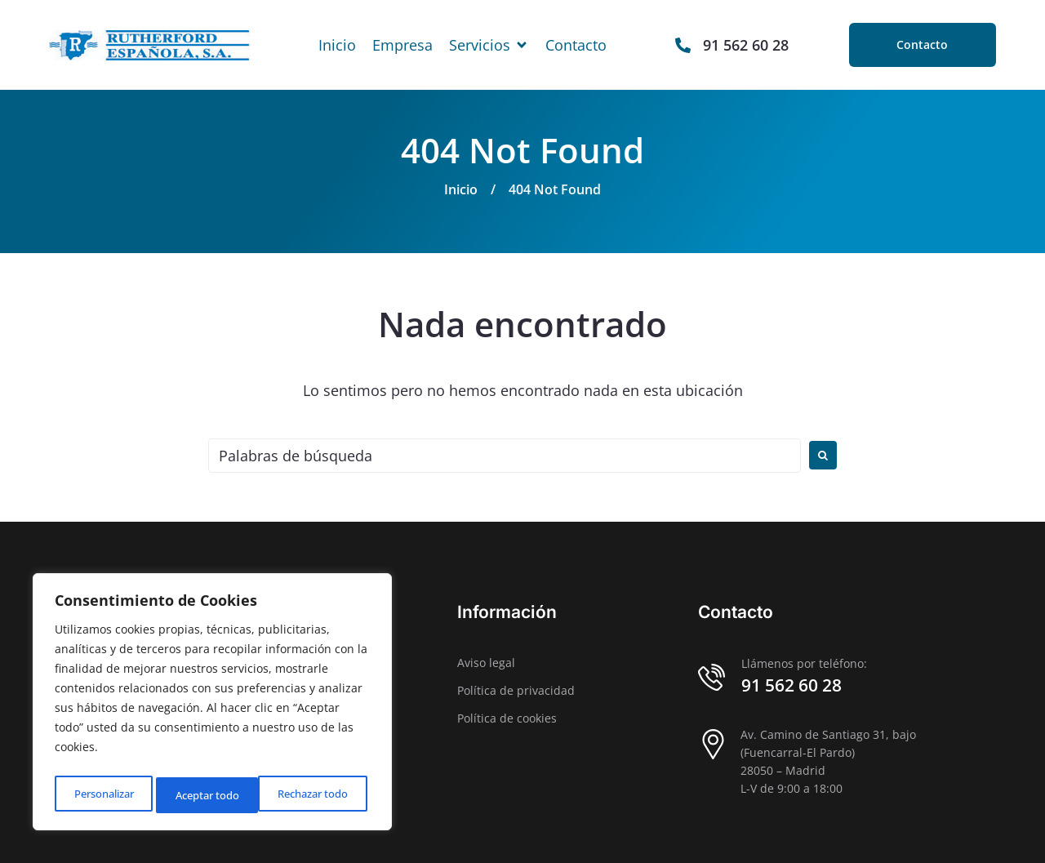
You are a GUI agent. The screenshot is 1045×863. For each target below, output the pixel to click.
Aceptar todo (321, 795)
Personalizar (103, 795)
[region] (212, 705)
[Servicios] (489, 45)
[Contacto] (576, 45)
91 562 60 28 (791, 685)
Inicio (461, 189)
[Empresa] (402, 45)
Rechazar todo (211, 795)
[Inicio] (337, 45)
